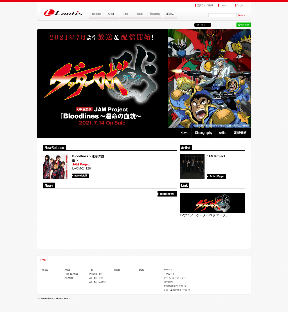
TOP (43, 260)
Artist (223, 133)
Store (141, 270)
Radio (117, 270)
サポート (168, 270)
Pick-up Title (95, 274)
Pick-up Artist (71, 274)
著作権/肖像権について (175, 286)
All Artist (69, 278)
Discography (204, 133)
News (184, 133)
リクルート (169, 274)
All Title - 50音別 (97, 282)
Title (91, 270)
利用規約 (168, 282)
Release (44, 270)
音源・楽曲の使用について (177, 290)
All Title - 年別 (96, 278)
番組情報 (241, 133)
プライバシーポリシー (175, 278)
